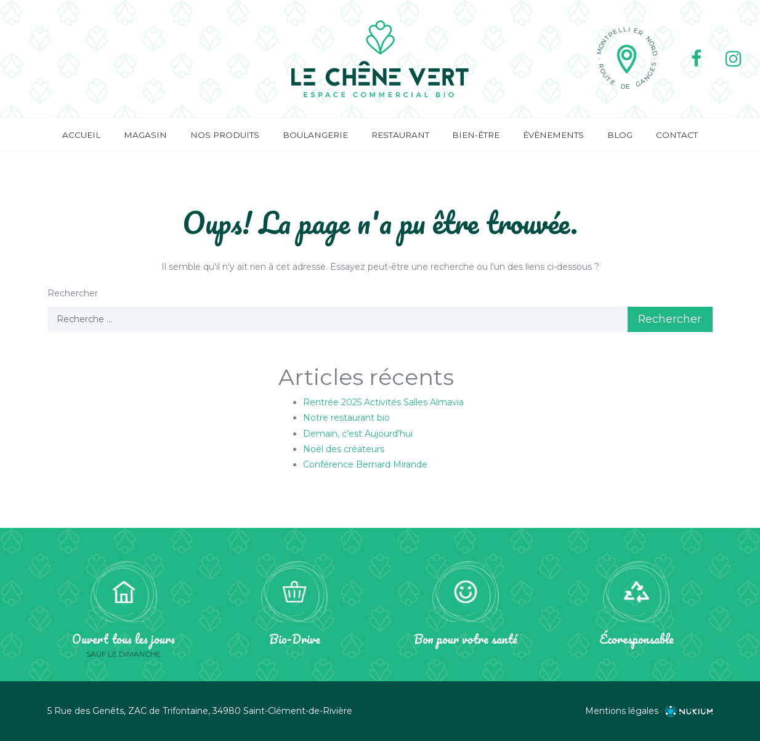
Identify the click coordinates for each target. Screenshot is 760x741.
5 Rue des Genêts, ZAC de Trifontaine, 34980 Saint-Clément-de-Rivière (199, 710)
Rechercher (72, 293)
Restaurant (400, 135)
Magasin (145, 135)
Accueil (81, 135)
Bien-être (475, 135)
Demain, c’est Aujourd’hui (358, 433)
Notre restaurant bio (346, 418)
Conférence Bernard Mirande (365, 464)
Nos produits (224, 135)
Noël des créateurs (343, 449)
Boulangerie (315, 135)
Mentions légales (621, 710)
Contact (677, 135)
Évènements (553, 135)
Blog (620, 135)
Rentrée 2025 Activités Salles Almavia (383, 402)
